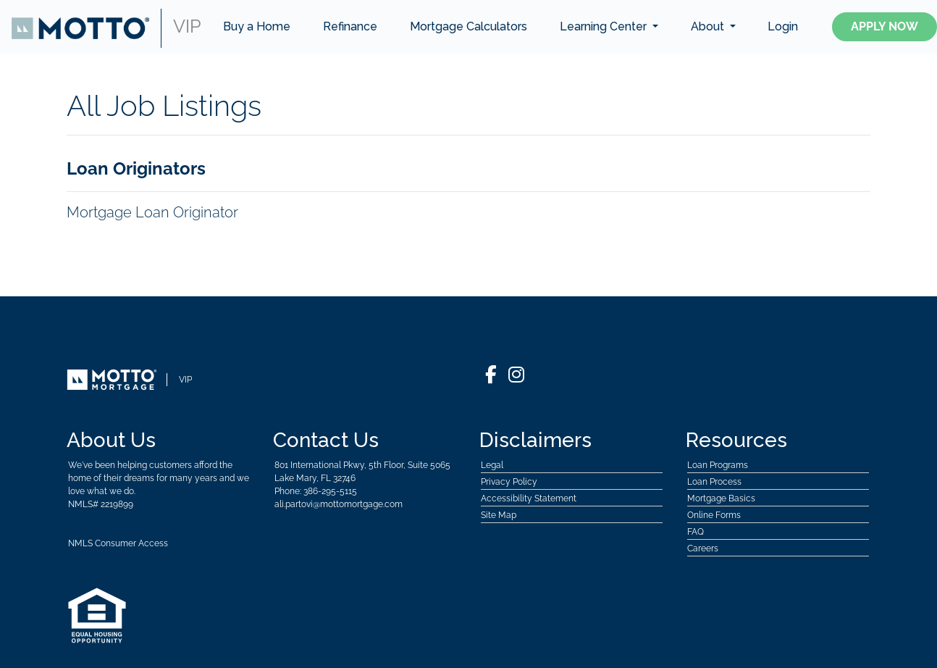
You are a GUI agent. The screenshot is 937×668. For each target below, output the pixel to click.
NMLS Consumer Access (118, 543)
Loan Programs (717, 465)
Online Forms (714, 515)
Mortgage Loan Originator (152, 212)
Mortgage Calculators (468, 26)
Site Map (498, 515)
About (709, 26)
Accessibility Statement (528, 498)
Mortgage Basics (721, 498)
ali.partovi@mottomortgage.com (338, 504)
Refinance (350, 26)
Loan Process (714, 482)
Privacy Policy (509, 482)
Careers (702, 548)
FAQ (695, 532)
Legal (492, 465)
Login (783, 26)
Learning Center (605, 26)
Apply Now (884, 26)
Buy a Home (256, 26)
